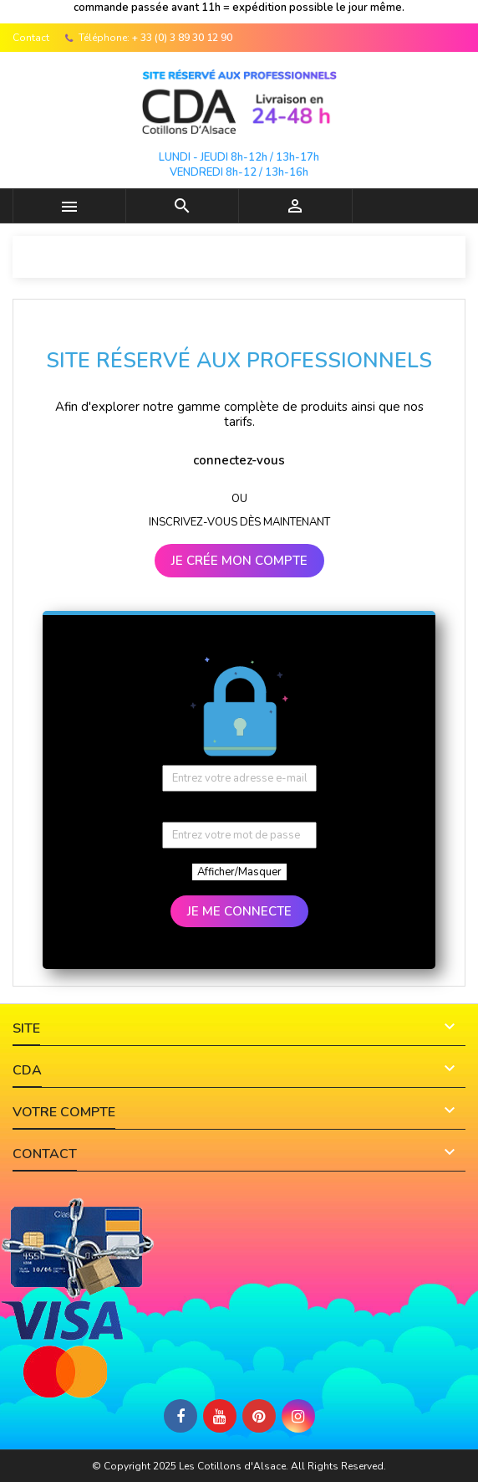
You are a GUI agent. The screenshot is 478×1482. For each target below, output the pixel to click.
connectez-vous (239, 460)
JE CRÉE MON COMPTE (239, 560)
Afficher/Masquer (239, 871)
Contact (31, 37)
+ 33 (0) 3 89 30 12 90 (182, 37)
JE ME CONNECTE (239, 911)
